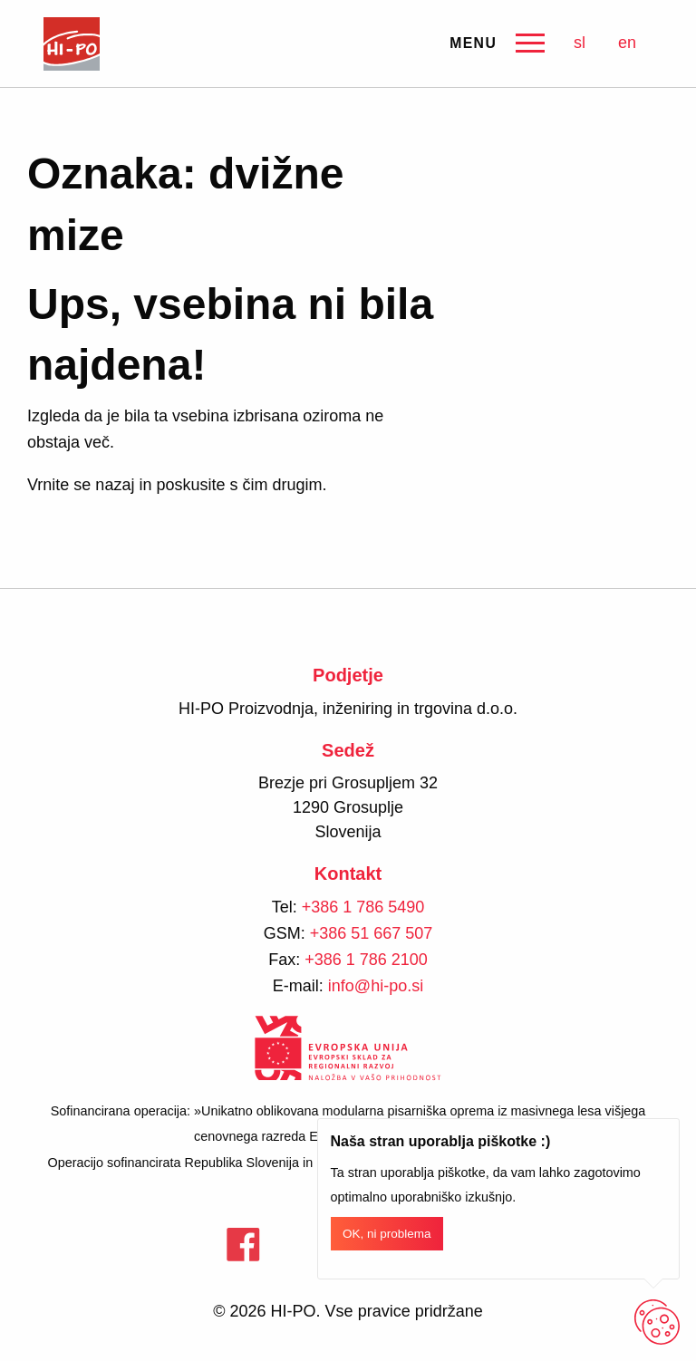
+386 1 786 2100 (366, 960)
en (627, 43)
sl (579, 43)
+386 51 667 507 (371, 933)
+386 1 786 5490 (363, 907)
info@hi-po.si (375, 986)
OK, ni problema (387, 1233)
